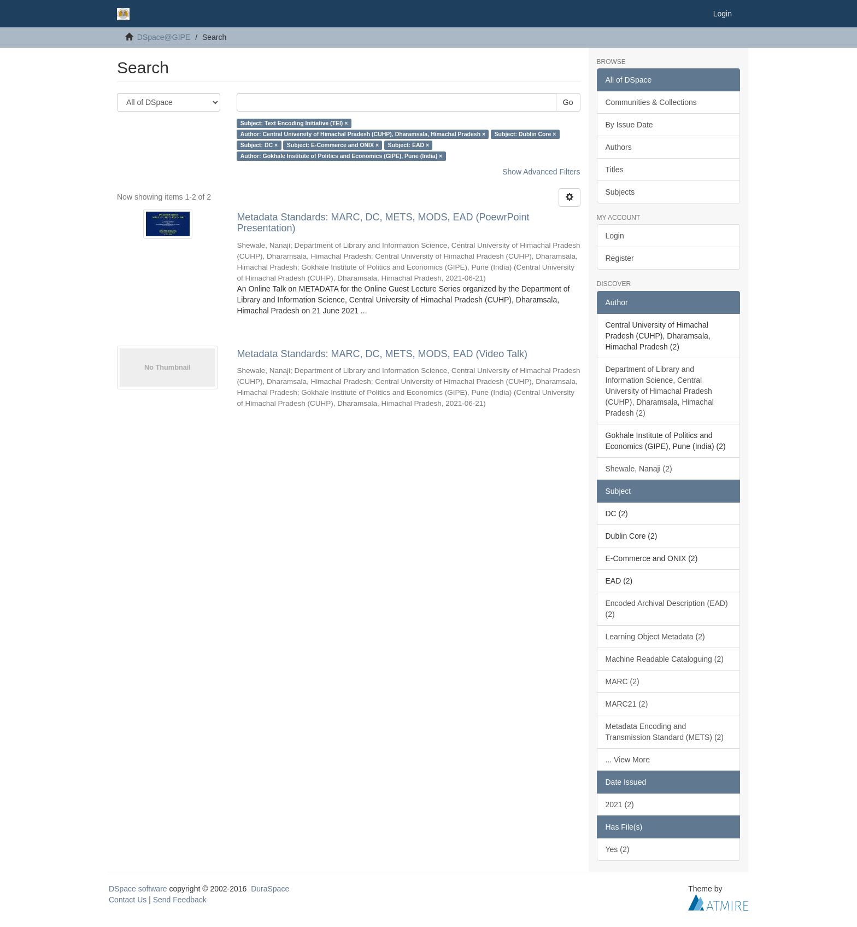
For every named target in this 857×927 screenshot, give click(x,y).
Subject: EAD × (409, 145)
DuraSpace (270, 888)
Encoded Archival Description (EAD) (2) (667, 609)
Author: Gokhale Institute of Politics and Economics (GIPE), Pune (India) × (341, 156)
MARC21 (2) (627, 703)
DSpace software (138, 888)
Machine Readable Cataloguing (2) (665, 659)
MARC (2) (622, 681)
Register (620, 258)
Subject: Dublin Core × (525, 134)
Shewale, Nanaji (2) (639, 468)
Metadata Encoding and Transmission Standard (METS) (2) (665, 732)
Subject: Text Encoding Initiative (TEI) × (294, 123)
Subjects (620, 192)
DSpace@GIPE (163, 37)
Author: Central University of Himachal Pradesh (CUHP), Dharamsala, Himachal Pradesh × (362, 134)
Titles (615, 169)
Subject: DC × (259, 145)
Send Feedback (180, 899)
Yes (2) (618, 849)
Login (615, 235)
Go (568, 102)
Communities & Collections (651, 102)
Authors (619, 147)
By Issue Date (629, 124)
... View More (628, 759)
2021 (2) (620, 804)
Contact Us (127, 899)
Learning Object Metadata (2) (655, 636)
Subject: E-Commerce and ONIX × (333, 145)
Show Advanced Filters (541, 171)
